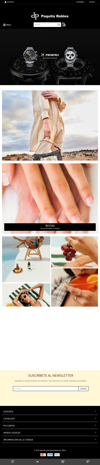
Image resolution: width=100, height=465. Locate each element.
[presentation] (51, 396)
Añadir (83, 388)
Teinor (63, 450)
